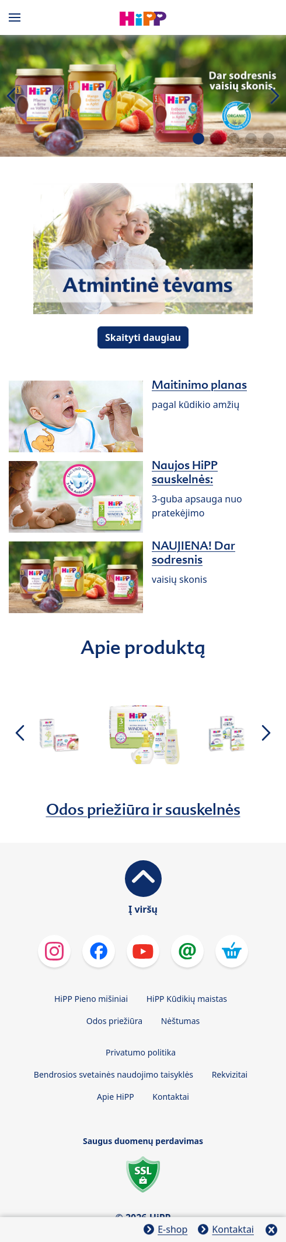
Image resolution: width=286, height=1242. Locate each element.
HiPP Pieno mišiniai (91, 998)
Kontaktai (170, 1096)
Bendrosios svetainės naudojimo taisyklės (113, 1074)
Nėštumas (180, 1020)
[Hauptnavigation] (17, 17)
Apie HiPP (115, 1096)
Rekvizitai (230, 1074)
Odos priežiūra (114, 1020)
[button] (198, 139)
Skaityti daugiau (143, 337)
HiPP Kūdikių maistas (187, 998)
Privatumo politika (141, 1052)
